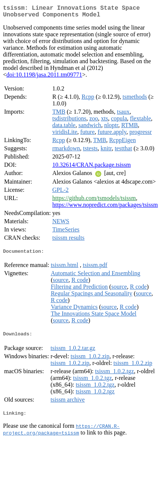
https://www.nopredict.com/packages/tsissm (105, 208)
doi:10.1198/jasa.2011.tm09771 (44, 77)
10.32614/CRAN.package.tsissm (91, 168)
